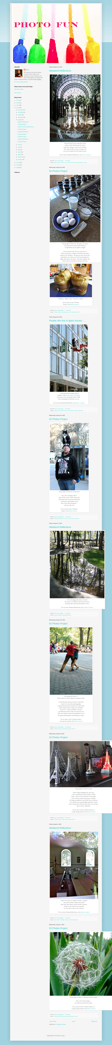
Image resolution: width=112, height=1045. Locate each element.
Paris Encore (17, 92)
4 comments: (68, 613)
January (20, 159)
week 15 (76, 1016)
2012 (17, 107)
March (19, 154)
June (19, 147)
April (19, 152)
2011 (17, 162)
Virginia (73, 312)
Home (73, 1021)
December (20, 110)
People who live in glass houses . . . (67, 320)
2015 (17, 100)
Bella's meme (74, 304)
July (19, 144)
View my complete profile (21, 82)
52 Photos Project (58, 171)
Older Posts (94, 1021)
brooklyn (56, 410)
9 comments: (68, 1014)
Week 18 (77, 518)
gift (70, 819)
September (21, 117)
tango (70, 728)
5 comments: (68, 917)
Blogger (63, 1035)
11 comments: (68, 310)
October (20, 115)
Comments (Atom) (61, 1024)
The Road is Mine (18, 89)
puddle (59, 615)
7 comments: (68, 160)
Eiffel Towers (65, 819)
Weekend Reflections (60, 70)
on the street (72, 518)
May (19, 149)
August (20, 119)
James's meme (86, 155)
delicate (64, 1016)
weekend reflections (71, 162)
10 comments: (68, 516)
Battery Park (56, 162)
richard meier (70, 410)
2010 (17, 165)
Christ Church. (57, 919)
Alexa (27, 69)
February (20, 157)
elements (64, 312)
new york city (63, 162)
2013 (17, 105)
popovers (69, 312)
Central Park (65, 728)
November (21, 112)
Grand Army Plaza (62, 410)
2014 (17, 103)
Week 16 (73, 819)
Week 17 (74, 728)
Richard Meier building (72, 395)
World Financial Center (81, 162)
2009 (17, 167)
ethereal (68, 1016)
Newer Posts (53, 1021)
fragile (72, 1016)
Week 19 (78, 312)
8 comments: (68, 408)
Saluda (62, 919)
